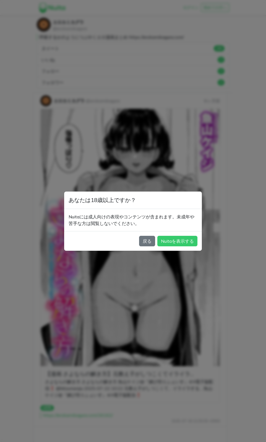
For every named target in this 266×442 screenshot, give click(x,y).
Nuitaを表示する (177, 241)
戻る (147, 241)
